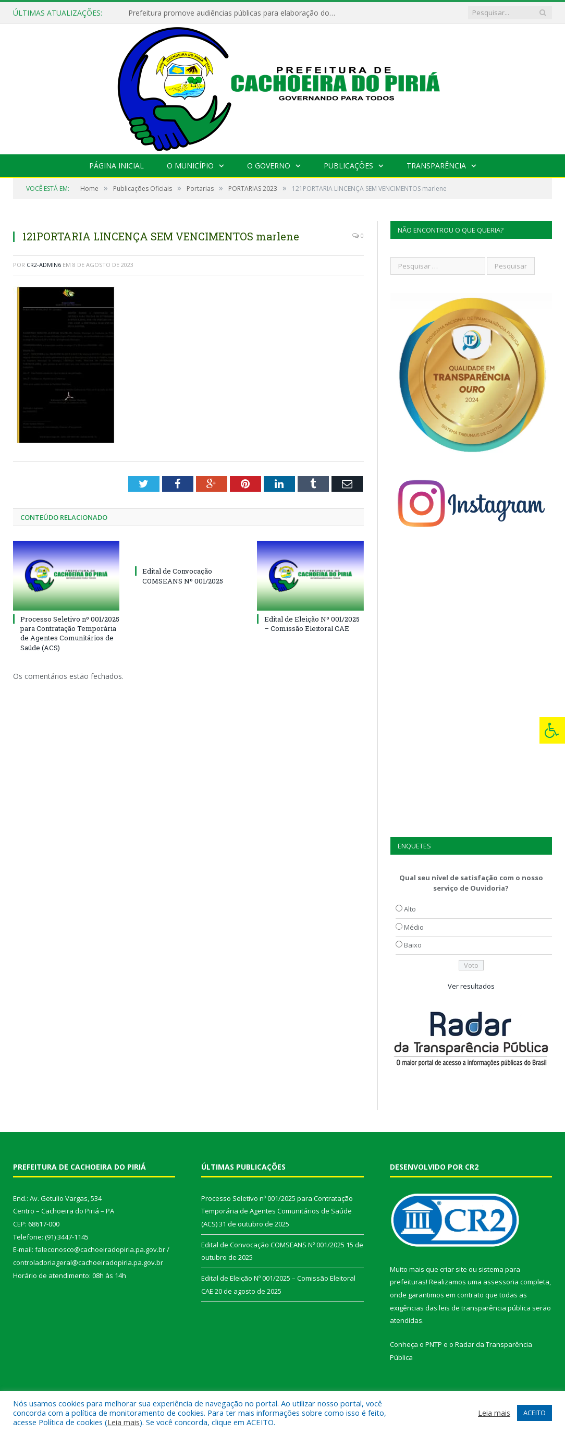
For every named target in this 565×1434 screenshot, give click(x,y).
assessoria (501, 1281)
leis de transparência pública (485, 1308)
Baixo (413, 945)
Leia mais (123, 1422)
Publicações (348, 166)
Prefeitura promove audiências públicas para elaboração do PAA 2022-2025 (235, 13)
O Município (190, 166)
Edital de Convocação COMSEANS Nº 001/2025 (182, 575)
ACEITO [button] (534, 1412)
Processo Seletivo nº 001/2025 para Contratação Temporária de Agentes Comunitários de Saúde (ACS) (69, 633)
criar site (453, 1269)
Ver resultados (471, 986)
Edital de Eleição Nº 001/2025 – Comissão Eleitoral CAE (312, 623)
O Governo (268, 166)
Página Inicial (116, 166)
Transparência (436, 166)
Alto (410, 909)
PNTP (433, 1344)
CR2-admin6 (44, 265)
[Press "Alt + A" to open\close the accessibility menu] (552, 730)
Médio (414, 927)
